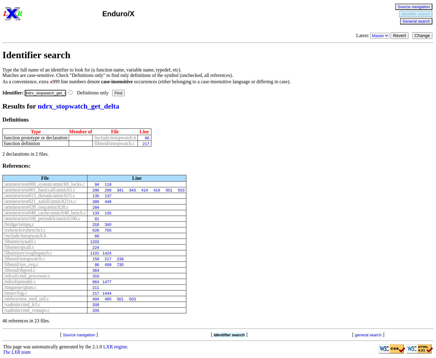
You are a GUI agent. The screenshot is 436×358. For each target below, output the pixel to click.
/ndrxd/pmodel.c (20, 281)
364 (96, 270)
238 (120, 259)
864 (96, 282)
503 (181, 190)
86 (97, 264)
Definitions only (88, 92)
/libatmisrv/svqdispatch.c (28, 252)
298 (108, 190)
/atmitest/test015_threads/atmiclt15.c (39, 195)
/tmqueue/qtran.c (20, 287)
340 (108, 224)
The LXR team (17, 352)
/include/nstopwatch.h (115, 137)
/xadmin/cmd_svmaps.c (27, 310)
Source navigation (414, 7)
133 (96, 213)
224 (96, 247)
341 (120, 190)
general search (368, 335)
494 (96, 299)
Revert (399, 35)
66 (147, 138)
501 (169, 190)
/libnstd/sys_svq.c (21, 264)
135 (96, 196)
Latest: (373, 35)
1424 (107, 253)
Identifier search (415, 14)
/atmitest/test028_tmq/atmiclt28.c (36, 207)
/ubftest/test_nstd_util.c (26, 298)
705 (108, 230)
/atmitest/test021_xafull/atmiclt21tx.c (40, 201)
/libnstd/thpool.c (19, 270)
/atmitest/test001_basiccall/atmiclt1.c (40, 189)
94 (97, 184)
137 (108, 196)
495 (108, 299)
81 (97, 219)
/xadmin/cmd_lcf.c (22, 304)
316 (96, 224)
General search (416, 21)
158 (96, 259)
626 (96, 230)
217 (146, 143)
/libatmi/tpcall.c (19, 247)
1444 (107, 293)
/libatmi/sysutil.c (20, 241)
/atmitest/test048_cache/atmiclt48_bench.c (45, 212)
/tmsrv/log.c (15, 293)
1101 (94, 253)
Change (422, 35)
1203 (94, 241)
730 (120, 264)
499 (108, 264)
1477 (107, 282)
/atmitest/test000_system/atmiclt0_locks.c (44, 184)
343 (132, 190)
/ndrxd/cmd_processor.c (27, 275)
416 (156, 190)
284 (96, 207)
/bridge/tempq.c (19, 224)
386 (96, 201)
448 (108, 201)
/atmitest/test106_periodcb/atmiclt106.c (42, 218)
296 (96, 190)
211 (96, 287)
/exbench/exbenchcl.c (25, 230)
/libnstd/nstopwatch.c (114, 143)
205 (96, 310)
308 (96, 305)
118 (108, 184)
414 (144, 190)
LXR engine (115, 346)
